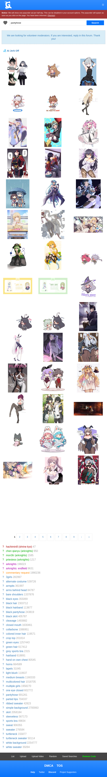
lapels (9, 668)
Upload (23, 756)
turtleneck (11, 734)
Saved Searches (69, 756)
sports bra (11, 720)
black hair (11, 603)
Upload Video (38, 756)
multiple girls (13, 686)
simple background (17, 707)
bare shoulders (14, 594)
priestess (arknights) (17, 559)
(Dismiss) (51, 15)
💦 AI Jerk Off (11, 50)
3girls (9, 577)
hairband (11, 655)
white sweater (14, 747)
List (12, 756)
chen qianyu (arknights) (19, 551)
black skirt (11, 616)
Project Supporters (68, 772)
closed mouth (13, 625)
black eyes (12, 599)
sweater (10, 729)
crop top (10, 638)
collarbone (12, 629)
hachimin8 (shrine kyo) (19, 546)
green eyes (12, 642)
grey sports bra (14, 651)
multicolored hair (15, 681)
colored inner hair (16, 633)
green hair (12, 646)
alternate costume (16, 581)
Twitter (42, 772)
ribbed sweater (14, 703)
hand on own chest (17, 659)
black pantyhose (15, 612)
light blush (12, 672)
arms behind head (16, 590)
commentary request (18, 572)
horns (9, 664)
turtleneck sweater (16, 738)
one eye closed (14, 690)
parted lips (12, 699)
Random (53, 756)
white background (16, 742)
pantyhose (12, 694)
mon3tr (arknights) (16, 555)
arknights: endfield (16, 568)
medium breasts (15, 677)
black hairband (14, 607)
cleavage (11, 620)
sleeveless (12, 716)
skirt (8, 712)
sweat (9, 725)
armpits (10, 585)
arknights (11, 564)
